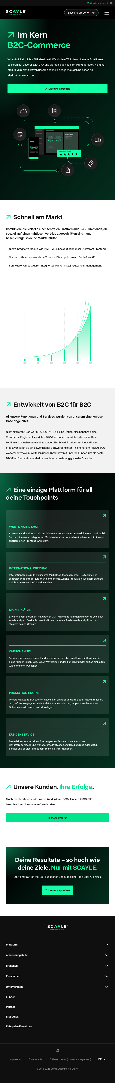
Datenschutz (35, 1059)
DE (101, 1059)
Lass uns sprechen (59, 88)
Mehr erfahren (58, 817)
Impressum (15, 1059)
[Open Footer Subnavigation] (106, 944)
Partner (10, 1006)
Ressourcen (13, 976)
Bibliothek (12, 1016)
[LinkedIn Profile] (57, 1050)
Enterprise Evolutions (19, 1026)
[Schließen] (111, 3)
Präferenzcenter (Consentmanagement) (70, 1059)
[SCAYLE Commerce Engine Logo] (16, 12)
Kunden (10, 997)
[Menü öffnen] (106, 12)
